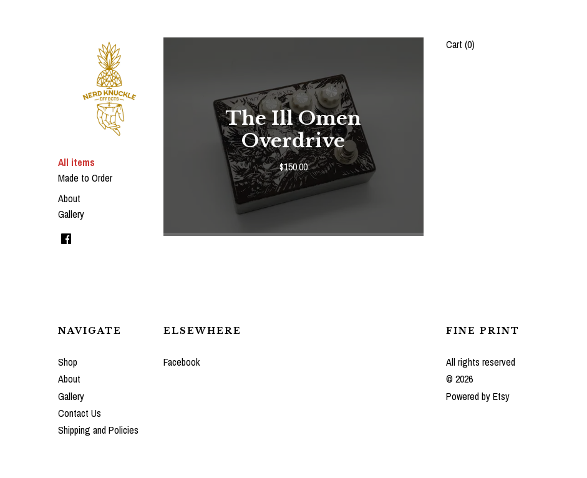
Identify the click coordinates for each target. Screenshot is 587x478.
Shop (67, 362)
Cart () (460, 44)
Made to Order (85, 178)
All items (76, 162)
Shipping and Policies (98, 430)
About (69, 198)
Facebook (181, 362)
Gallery (71, 214)
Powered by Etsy (478, 396)
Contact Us (79, 413)
